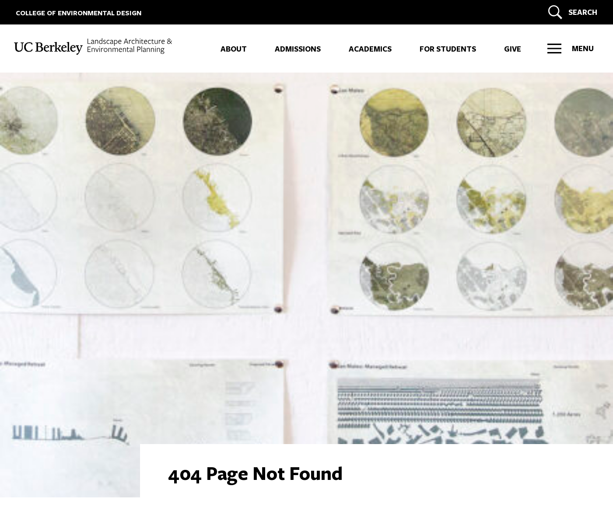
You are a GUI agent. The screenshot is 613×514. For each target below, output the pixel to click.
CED (40, 85)
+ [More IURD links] (19, 161)
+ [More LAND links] (19, 123)
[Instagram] (28, 444)
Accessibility (39, 480)
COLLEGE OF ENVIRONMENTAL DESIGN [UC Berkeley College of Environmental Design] (78, 12)
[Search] (571, 12)
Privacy (145, 480)
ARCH (44, 104)
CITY (41, 142)
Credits (229, 480)
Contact (38, 370)
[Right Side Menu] (570, 48)
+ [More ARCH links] (19, 104)
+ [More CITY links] (19, 142)
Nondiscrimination (187, 480)
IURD (42, 161)
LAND (45, 123)
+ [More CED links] (19, 85)
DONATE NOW (424, 425)
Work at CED (48, 383)
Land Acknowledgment (96, 480)
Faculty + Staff (52, 397)
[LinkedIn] (50, 444)
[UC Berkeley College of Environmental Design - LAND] (94, 46)
